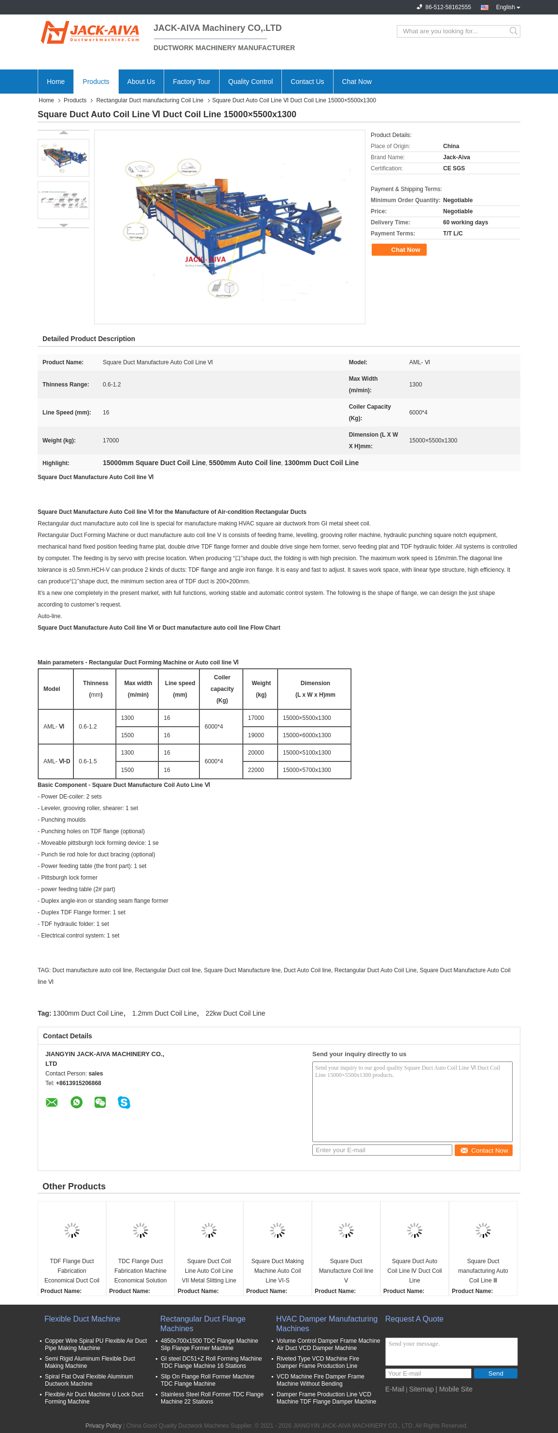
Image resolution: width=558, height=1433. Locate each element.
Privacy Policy (103, 1425)
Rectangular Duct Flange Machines (203, 1324)
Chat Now (357, 81)
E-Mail (395, 1389)
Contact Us (307, 81)
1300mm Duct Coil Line (88, 1013)
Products (96, 81)
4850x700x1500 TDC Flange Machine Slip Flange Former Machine (209, 1344)
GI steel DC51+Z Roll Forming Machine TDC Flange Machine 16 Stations (211, 1362)
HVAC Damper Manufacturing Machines (326, 1324)
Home (56, 81)
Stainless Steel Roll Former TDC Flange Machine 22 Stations (212, 1398)
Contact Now (484, 1150)
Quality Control (250, 81)
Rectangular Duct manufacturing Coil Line (149, 100)
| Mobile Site (454, 1389)
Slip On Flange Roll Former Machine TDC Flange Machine (207, 1380)
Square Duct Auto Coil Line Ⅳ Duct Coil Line (414, 1271)
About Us (141, 81)
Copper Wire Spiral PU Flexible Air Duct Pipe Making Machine (96, 1344)
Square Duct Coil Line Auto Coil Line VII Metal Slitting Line (209, 1271)
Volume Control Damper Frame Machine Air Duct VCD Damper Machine (328, 1344)
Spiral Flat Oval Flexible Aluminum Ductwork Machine (89, 1380)
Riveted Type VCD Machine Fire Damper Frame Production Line (318, 1362)
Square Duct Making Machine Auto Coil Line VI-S (277, 1271)
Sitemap (421, 1389)
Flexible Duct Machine (82, 1319)
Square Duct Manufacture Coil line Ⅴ (346, 1271)
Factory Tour (191, 81)
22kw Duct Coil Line (235, 1013)
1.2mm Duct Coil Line (164, 1013)
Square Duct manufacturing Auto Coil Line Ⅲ (483, 1271)
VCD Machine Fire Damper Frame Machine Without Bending (320, 1380)
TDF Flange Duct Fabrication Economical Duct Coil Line (71, 1271)
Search (514, 31)
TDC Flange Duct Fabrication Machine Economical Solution (140, 1271)
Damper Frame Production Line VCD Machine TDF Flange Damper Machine (327, 1398)
